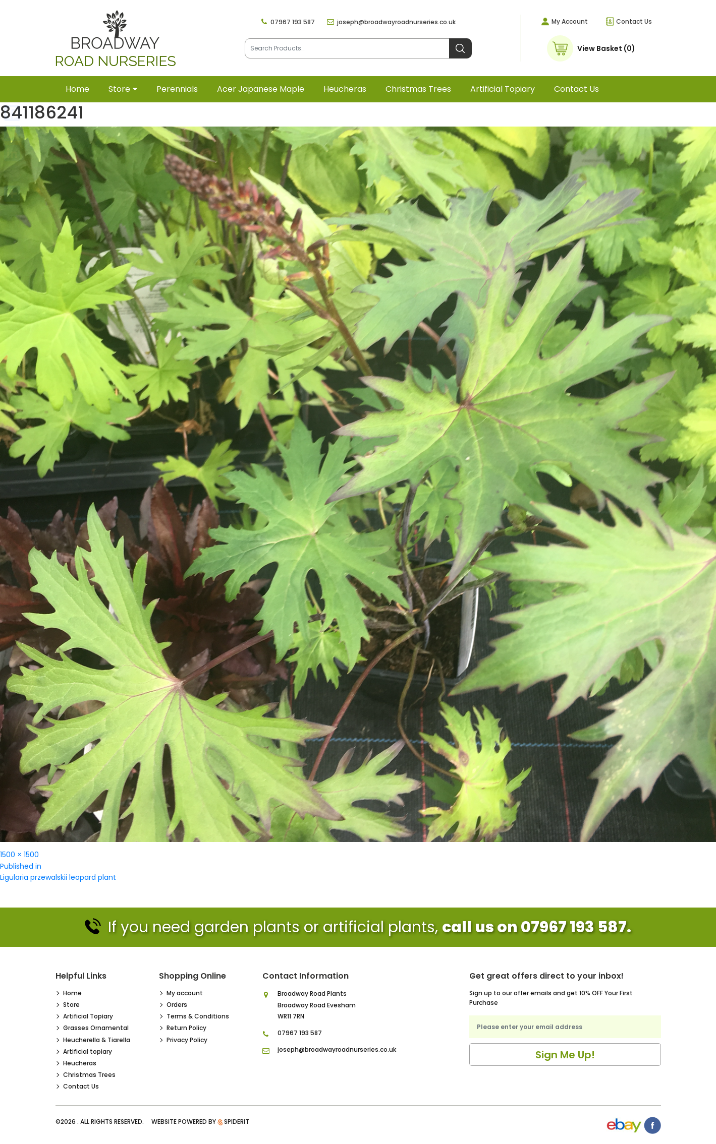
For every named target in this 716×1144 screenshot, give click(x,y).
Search (460, 48)
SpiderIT (236, 1121)
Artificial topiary (502, 89)
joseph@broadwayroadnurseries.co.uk (396, 22)
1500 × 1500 (19, 855)
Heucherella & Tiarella (96, 1040)
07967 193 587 (292, 22)
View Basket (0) (606, 48)
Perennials (177, 89)
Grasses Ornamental (96, 1027)
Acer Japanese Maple (260, 89)
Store (119, 89)
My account (185, 993)
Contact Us (634, 21)
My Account (570, 21)
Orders (177, 1004)
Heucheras (344, 89)
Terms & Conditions (198, 1016)
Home (77, 89)
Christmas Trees (418, 89)
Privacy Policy (187, 1040)
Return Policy (186, 1027)
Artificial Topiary (88, 1016)
